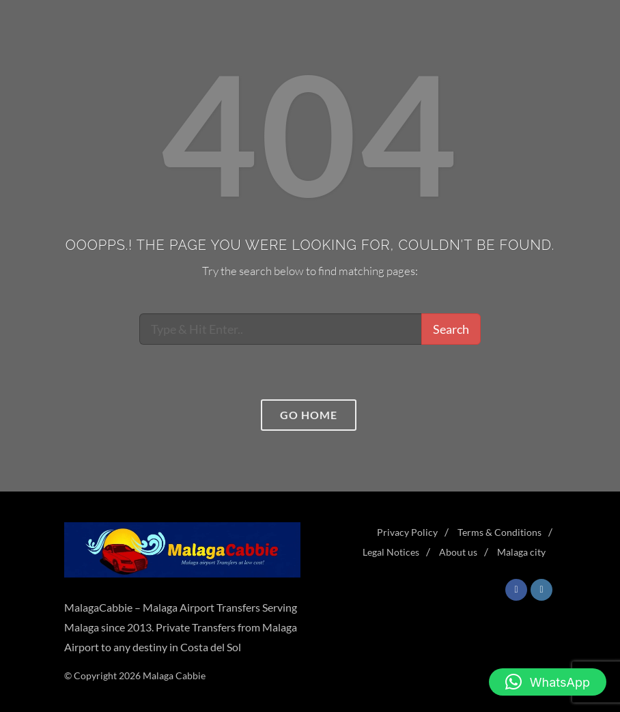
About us (458, 552)
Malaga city (521, 552)
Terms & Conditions (499, 532)
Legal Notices (391, 552)
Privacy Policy (407, 532)
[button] (547, 682)
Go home (308, 414)
